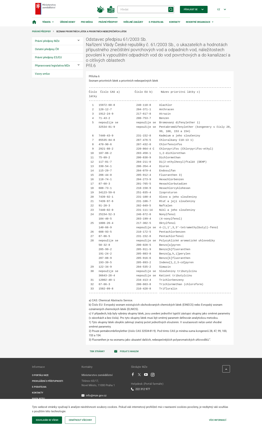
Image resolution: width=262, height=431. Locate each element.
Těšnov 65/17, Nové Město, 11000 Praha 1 (98, 383)
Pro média (87, 22)
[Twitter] (139, 375)
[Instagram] (152, 375)
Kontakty (174, 22)
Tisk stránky (97, 351)
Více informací (217, 420)
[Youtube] (146, 375)
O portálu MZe (40, 375)
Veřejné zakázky (133, 22)
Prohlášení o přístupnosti (47, 381)
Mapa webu (38, 398)
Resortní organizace (198, 22)
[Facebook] (133, 375)
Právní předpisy (108, 22)
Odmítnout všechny (80, 420)
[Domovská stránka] (34, 22)
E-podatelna (156, 22)
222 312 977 (140, 389)
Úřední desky (67, 22)
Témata (46, 22)
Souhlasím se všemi (47, 420)
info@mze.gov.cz (94, 395)
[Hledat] (145, 9)
